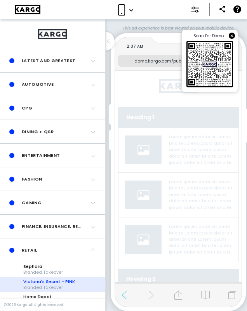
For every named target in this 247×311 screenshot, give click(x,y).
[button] (52, 60)
